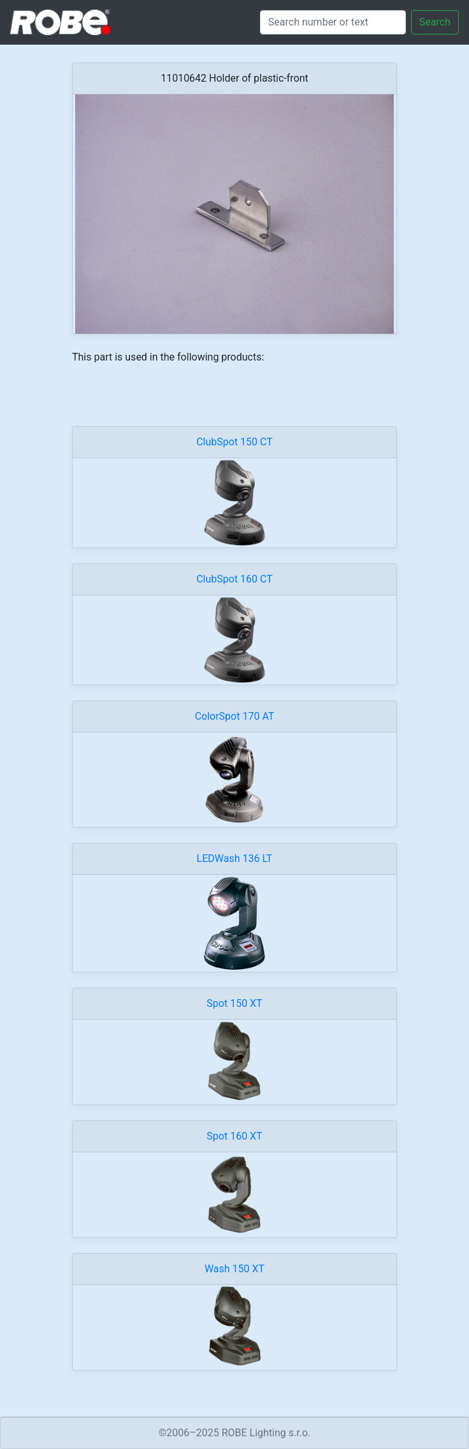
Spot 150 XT (234, 1003)
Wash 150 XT (234, 1269)
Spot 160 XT (234, 1136)
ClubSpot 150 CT (234, 442)
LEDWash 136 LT (235, 858)
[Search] (333, 22)
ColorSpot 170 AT (235, 716)
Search (435, 22)
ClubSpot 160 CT (234, 579)
